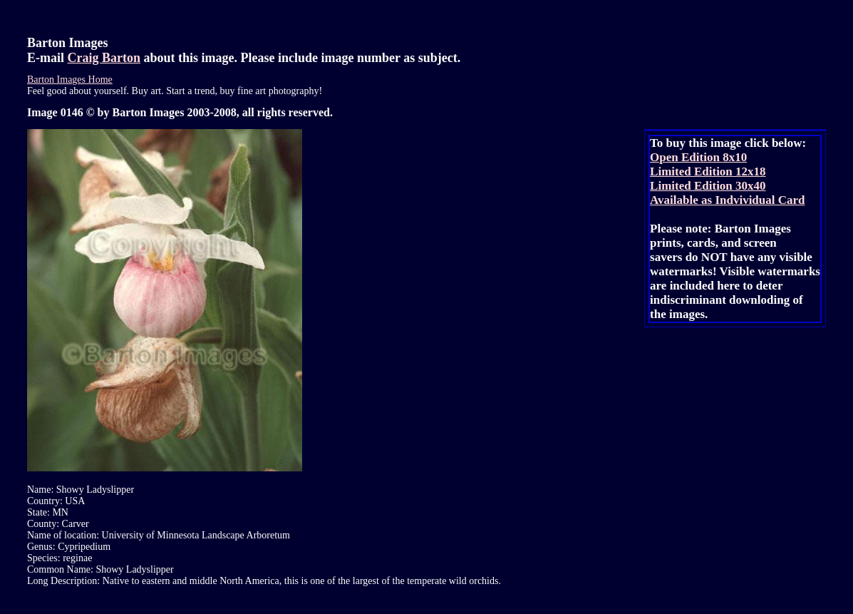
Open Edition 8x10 (698, 157)
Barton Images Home (70, 79)
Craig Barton (104, 58)
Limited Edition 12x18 (707, 171)
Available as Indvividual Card (727, 200)
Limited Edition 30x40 (707, 186)
